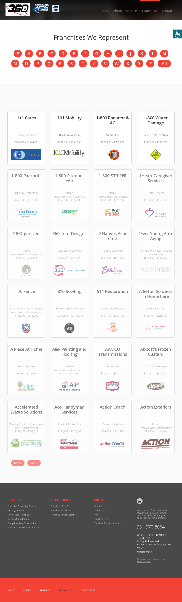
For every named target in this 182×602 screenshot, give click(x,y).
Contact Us (99, 510)
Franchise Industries (61, 510)
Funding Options (15, 510)
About (117, 11)
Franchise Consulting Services (22, 506)
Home (104, 11)
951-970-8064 (151, 527)
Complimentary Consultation (21, 523)
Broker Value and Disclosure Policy (153, 546)
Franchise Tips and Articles (107, 523)
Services (132, 11)
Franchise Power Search (62, 514)
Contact (168, 11)
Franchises (150, 11)
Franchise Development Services (23, 527)
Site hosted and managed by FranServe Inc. (151, 560)
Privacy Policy (145, 551)
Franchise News (101, 518)
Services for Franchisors (19, 514)
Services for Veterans (18, 518)
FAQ (96, 514)
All (164, 63)
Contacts (88, 590)
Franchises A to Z (59, 506)
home (11, 590)
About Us (98, 506)
